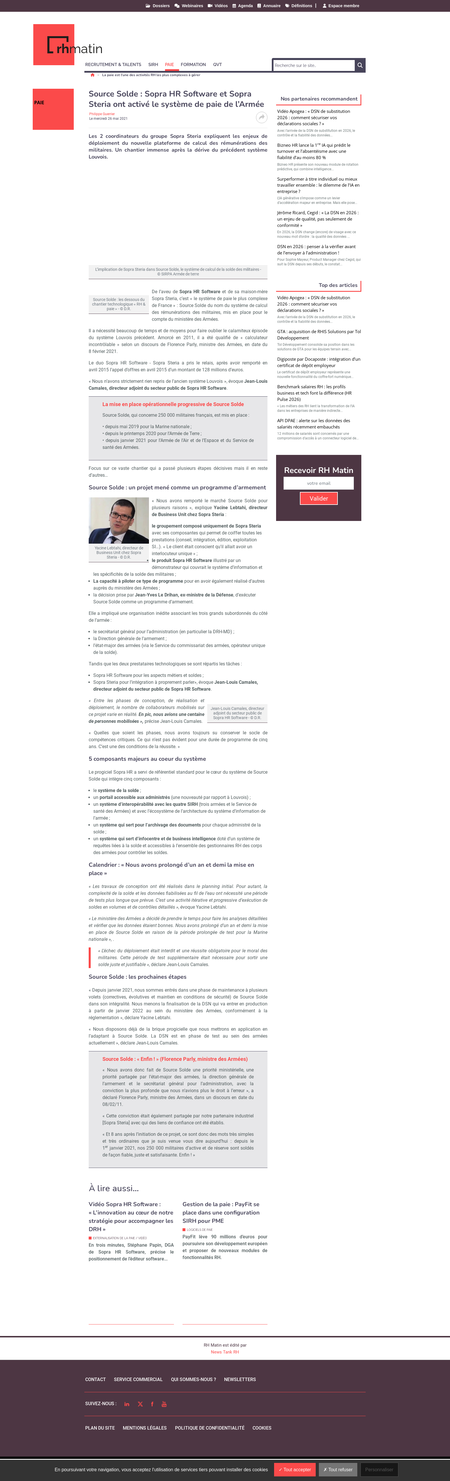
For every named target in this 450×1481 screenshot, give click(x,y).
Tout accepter (295, 1469)
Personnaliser (379, 1469)
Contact (95, 1401)
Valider (319, 498)
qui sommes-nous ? (193, 1401)
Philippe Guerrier (102, 114)
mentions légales (145, 1450)
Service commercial (138, 1401)
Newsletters (240, 1401)
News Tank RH (225, 1374)
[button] (115, 64)
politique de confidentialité (210, 1450)
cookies (262, 1450)
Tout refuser (338, 1469)
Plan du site (100, 1450)
